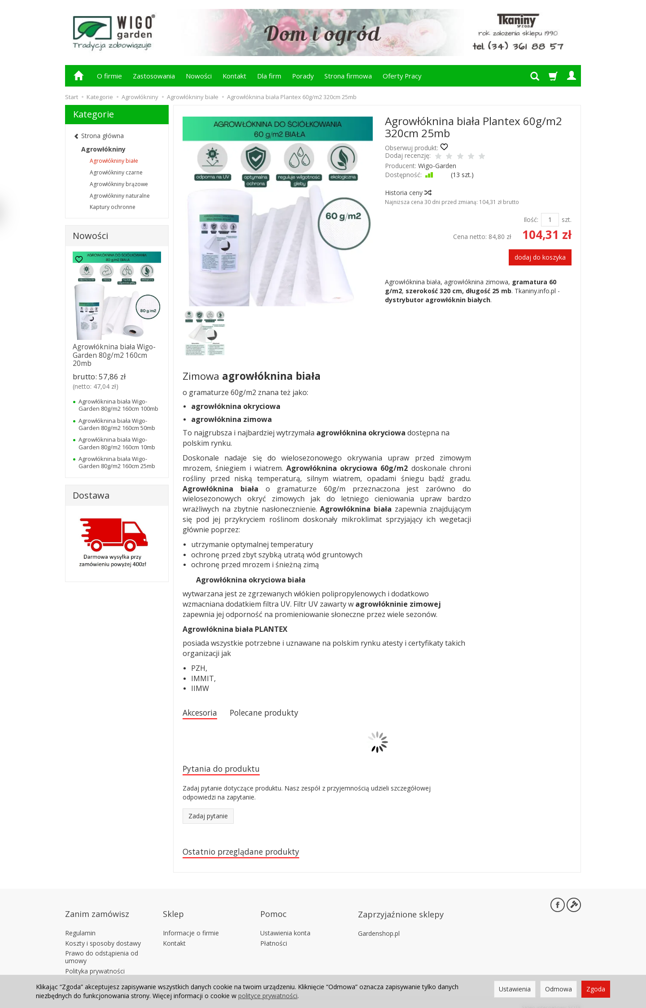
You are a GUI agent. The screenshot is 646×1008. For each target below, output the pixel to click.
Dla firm (269, 75)
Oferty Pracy (402, 75)
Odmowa (558, 989)
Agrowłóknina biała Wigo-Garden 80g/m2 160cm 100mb (118, 405)
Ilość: (531, 219)
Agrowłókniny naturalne (120, 196)
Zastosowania (154, 75)
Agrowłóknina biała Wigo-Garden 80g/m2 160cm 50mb (117, 424)
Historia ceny (408, 192)
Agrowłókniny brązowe (119, 184)
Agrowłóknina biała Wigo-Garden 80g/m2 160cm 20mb (114, 355)
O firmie (109, 75)
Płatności (273, 934)
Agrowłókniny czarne (116, 172)
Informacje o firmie (191, 924)
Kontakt (234, 75)
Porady (303, 75)
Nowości (199, 75)
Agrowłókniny (103, 149)
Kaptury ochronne (112, 207)
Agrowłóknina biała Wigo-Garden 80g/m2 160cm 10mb (117, 443)
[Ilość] (550, 219)
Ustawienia (515, 989)
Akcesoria (203, 713)
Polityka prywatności (95, 962)
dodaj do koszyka (540, 257)
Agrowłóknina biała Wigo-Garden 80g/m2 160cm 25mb (117, 462)
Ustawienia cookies (93, 973)
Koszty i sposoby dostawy (103, 934)
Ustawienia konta (285, 924)
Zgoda (595, 989)
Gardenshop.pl (379, 925)
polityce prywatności (267, 995)
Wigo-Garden (437, 165)
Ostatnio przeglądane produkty (248, 855)
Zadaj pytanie (208, 818)
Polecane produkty (274, 713)
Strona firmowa (348, 75)
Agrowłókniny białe (114, 161)
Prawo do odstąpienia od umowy (101, 949)
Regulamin (80, 924)
